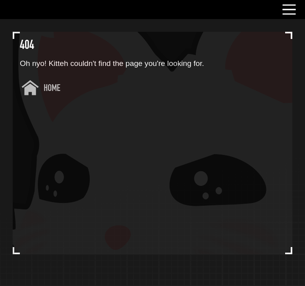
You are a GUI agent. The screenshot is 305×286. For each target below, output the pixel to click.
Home (52, 88)
